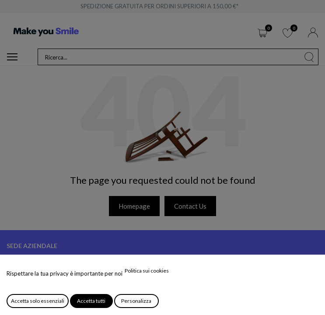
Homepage (134, 206)
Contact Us (190, 206)
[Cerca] (309, 57)
